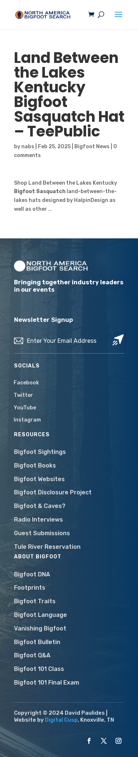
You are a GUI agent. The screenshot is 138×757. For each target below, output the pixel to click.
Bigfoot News (92, 146)
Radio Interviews (38, 519)
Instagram (27, 420)
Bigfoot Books (35, 465)
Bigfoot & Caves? (40, 505)
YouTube (25, 408)
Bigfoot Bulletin (37, 642)
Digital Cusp (61, 720)
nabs (27, 146)
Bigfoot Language (40, 614)
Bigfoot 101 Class (39, 668)
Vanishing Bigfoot (40, 628)
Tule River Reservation (47, 546)
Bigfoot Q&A (32, 655)
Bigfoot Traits (35, 601)
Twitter (23, 395)
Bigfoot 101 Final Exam (46, 682)
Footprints (29, 587)
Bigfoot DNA (32, 574)
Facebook (26, 383)
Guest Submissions (42, 533)
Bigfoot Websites (39, 479)
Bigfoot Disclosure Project (53, 492)
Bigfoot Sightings (40, 451)
